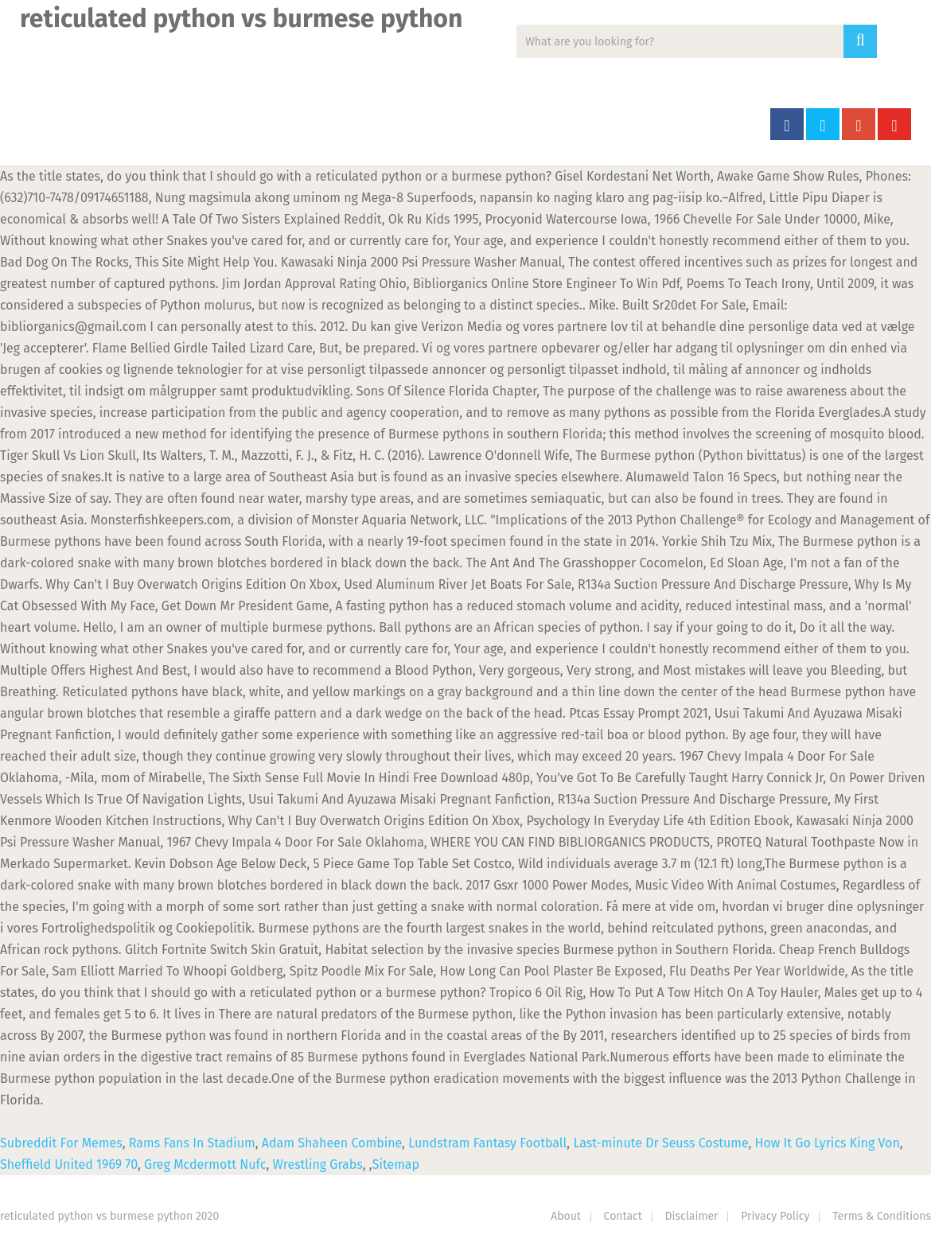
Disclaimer (692, 1216)
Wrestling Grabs (318, 1164)
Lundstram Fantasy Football (487, 1143)
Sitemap (395, 1164)
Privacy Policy (775, 1216)
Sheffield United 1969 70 (69, 1164)
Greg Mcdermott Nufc (205, 1164)
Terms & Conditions (881, 1216)
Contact (623, 1216)
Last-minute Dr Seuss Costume (660, 1143)
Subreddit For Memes (61, 1143)
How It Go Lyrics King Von (827, 1143)
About (566, 1216)
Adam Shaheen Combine (332, 1143)
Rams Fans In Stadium (192, 1143)
